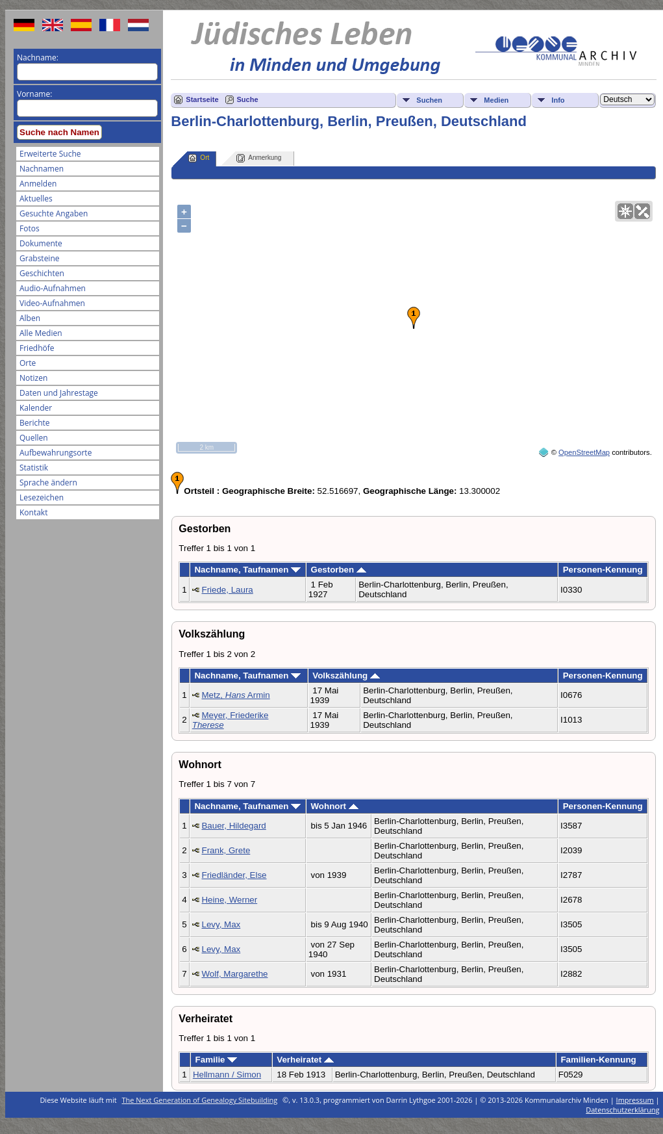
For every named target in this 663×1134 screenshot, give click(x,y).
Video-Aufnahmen (52, 303)
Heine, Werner (229, 900)
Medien (496, 100)
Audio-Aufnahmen (52, 288)
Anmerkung (258, 158)
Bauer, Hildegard (233, 826)
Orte (27, 362)
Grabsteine (39, 258)
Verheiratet (305, 1059)
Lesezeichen (41, 497)
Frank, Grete (225, 850)
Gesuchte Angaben (53, 213)
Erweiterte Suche (50, 153)
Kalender (35, 407)
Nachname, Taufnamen (247, 569)
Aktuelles (36, 198)
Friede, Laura (227, 590)
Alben (29, 318)
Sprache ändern (48, 482)
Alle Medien (40, 333)
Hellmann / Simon (227, 1074)
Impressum (635, 1100)
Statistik (33, 467)
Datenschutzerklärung (622, 1110)
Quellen (33, 437)
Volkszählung (346, 675)
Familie (216, 1059)
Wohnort (334, 806)
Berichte (34, 422)
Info (557, 100)
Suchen (429, 100)
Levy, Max (220, 924)
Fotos (29, 228)
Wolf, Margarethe (234, 974)
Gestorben (338, 569)
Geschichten (41, 273)
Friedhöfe (37, 348)
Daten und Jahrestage (58, 392)
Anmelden (37, 183)
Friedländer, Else (233, 875)
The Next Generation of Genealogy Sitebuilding (200, 1100)
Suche (247, 99)
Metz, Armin (235, 695)
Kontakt (33, 512)
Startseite (202, 99)
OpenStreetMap (584, 452)
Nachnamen (41, 168)
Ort (198, 158)
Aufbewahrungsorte (55, 452)
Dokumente (40, 243)
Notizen (33, 377)
